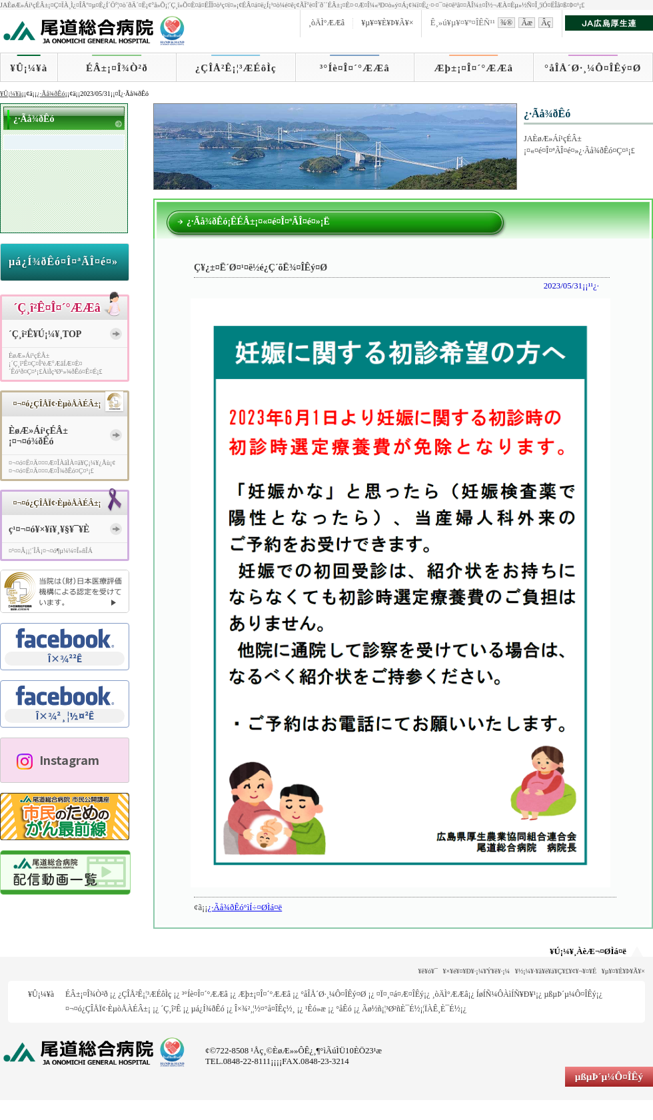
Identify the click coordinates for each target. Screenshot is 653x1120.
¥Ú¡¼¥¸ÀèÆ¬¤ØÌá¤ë (588, 951)
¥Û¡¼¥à (28, 68)
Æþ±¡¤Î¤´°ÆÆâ (474, 68)
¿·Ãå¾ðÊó (51, 93)
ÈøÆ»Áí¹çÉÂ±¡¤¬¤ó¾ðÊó (38, 436)
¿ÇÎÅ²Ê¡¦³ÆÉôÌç (236, 68)
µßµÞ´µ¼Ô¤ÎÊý (570, 994)
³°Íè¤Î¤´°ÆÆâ (355, 68)
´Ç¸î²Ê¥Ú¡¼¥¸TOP (45, 334)
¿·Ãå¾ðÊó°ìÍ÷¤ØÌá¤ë (245, 907)
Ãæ (526, 22)
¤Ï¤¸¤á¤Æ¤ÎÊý (400, 994)
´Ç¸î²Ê (171, 1008)
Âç (545, 22)
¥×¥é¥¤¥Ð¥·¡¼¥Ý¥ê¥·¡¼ (476, 971)
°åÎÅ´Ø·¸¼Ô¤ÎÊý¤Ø (592, 68)
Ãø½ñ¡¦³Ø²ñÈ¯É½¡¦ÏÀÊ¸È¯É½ (411, 1008)
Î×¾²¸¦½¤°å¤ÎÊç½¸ (265, 1008)
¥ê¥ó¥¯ (428, 971)
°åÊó (343, 1008)
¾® (506, 22)
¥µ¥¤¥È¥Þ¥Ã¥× (387, 22)
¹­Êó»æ (315, 1008)
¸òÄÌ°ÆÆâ (326, 22)
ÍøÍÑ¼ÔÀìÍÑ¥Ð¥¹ (506, 994)
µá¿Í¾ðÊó (208, 1008)
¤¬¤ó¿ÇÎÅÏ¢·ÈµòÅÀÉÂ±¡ (108, 1008)
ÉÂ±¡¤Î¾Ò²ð (117, 68)
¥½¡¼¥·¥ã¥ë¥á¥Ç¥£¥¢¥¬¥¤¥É (556, 971)
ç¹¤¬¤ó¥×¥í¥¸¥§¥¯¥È (49, 529)
